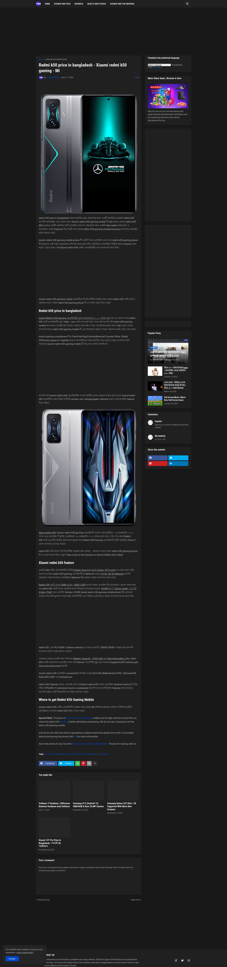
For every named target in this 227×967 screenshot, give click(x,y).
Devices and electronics (56, 59)
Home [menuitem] (47, 4)
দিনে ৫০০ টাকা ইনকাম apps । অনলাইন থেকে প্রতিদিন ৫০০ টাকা (176, 370)
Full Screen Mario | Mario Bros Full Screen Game (174, 398)
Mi (75, 736)
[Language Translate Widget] (159, 65)
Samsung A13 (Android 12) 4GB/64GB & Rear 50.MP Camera (88, 805)
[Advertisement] (113, 31)
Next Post (135, 900)
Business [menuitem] (79, 4)
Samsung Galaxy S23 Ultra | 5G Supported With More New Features (121, 806)
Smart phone (104, 754)
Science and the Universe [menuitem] (122, 4)
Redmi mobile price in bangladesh (82, 754)
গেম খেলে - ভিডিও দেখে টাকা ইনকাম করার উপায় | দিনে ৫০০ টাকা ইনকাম (175, 385)
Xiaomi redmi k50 (75, 718)
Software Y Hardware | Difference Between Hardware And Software (54, 805)
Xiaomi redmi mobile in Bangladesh (90, 743)
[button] (187, 4)
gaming (88, 718)
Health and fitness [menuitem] (96, 4)
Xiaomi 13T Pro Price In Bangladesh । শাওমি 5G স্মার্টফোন (50, 843)
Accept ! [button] (12, 959)
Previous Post (43, 900)
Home (41, 59)
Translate (155, 68)
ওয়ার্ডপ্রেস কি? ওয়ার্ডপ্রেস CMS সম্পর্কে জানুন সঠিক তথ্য (168, 354)
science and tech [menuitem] (62, 4)
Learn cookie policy (24, 952)
